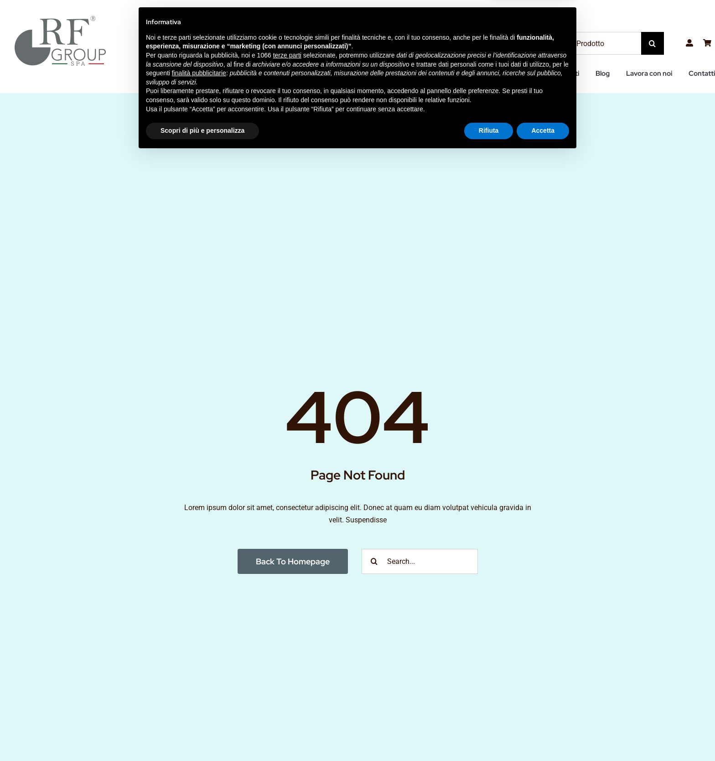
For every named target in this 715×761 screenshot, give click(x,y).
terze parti (287, 660)
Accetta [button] (542, 736)
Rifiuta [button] (489, 736)
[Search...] (420, 561)
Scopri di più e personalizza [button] (202, 736)
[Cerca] (652, 43)
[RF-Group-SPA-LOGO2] (60, 19)
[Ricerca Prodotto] (592, 43)
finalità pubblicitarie (199, 678)
